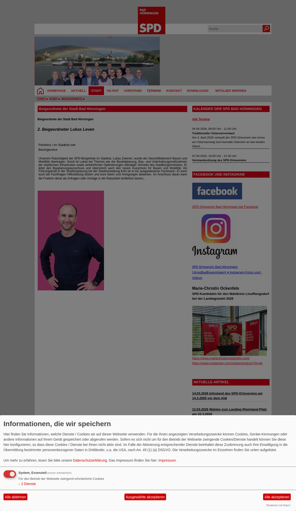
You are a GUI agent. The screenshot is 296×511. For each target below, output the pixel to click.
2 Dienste (27, 484)
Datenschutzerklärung (90, 460)
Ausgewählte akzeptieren (145, 497)
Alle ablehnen (15, 497)
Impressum (167, 460)
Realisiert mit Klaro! (278, 505)
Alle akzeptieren (277, 497)
